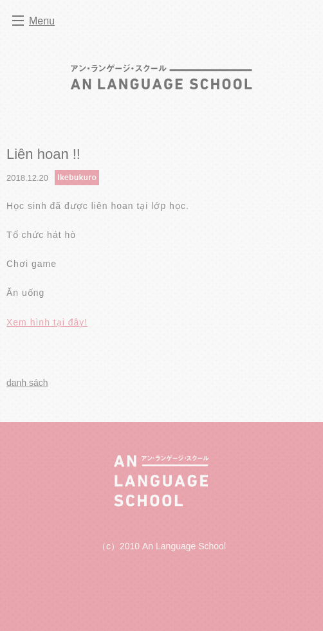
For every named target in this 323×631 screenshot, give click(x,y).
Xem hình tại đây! (47, 322)
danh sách (27, 383)
